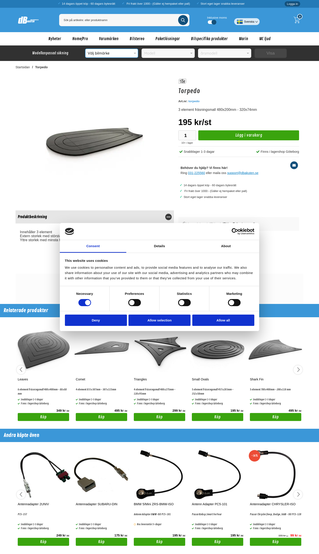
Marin (243, 38)
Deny (96, 320)
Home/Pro (80, 38)
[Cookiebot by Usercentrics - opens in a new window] (235, 231)
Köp (32, 417)
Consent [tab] (93, 246)
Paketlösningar (168, 38)
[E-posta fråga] (294, 165)
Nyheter (55, 38)
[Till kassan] (297, 20)
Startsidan (23, 67)
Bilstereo (137, 38)
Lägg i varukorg (230, 136)
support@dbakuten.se (242, 173)
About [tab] (226, 246)
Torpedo (41, 67)
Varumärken (109, 38)
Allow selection (159, 320)
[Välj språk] (247, 20)
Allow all (223, 320)
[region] (95, 216)
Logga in (292, 4)
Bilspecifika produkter (209, 38)
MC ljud (265, 38)
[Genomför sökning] (183, 20)
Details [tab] (159, 246)
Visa (270, 53)
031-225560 (196, 173)
